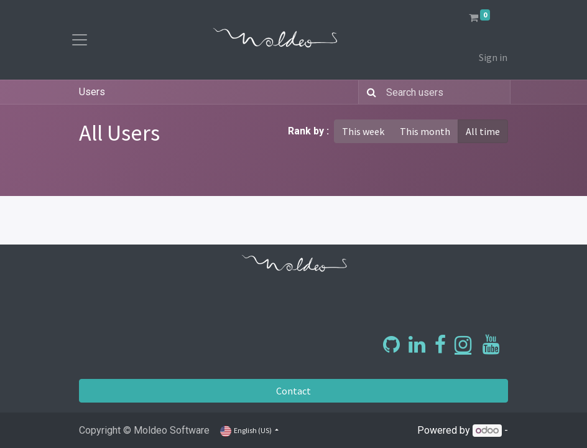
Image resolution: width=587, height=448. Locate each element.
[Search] (369, 92)
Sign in (493, 57)
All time (483, 131)
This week (363, 131)
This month (425, 131)
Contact (293, 391)
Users (92, 92)
